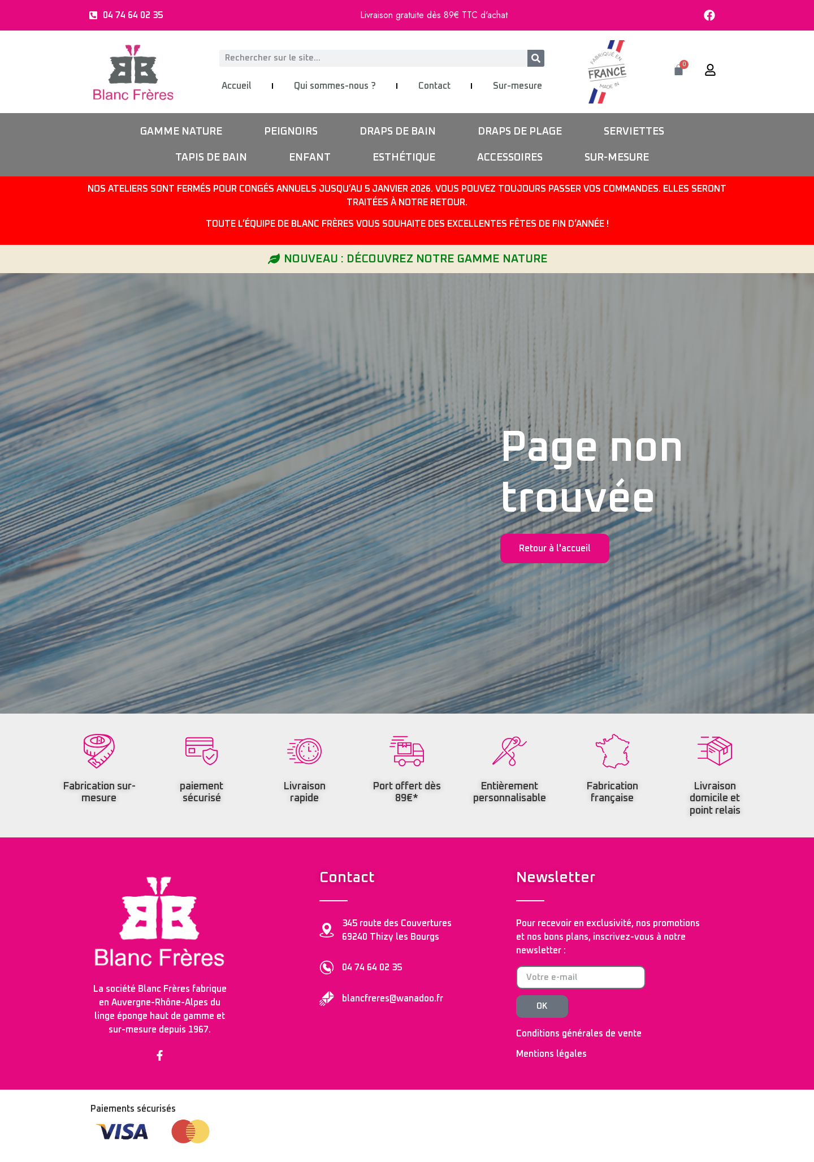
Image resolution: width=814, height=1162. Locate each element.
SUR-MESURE (616, 158)
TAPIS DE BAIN (211, 158)
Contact (434, 85)
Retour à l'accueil (555, 548)
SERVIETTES (634, 132)
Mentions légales (551, 1054)
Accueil (237, 85)
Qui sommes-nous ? (335, 85)
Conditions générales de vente (579, 1033)
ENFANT (310, 158)
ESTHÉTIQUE (404, 158)
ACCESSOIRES (510, 158)
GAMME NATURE (181, 132)
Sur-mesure (517, 85)
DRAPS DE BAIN (398, 132)
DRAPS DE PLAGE (520, 132)
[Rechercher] (535, 58)
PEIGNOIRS (291, 132)
